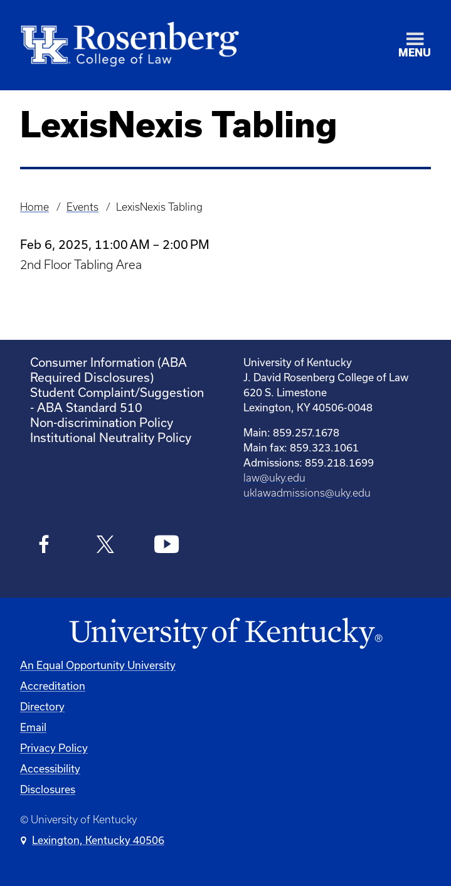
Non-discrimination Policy (101, 422)
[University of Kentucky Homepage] (225, 634)
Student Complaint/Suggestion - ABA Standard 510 (117, 399)
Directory (42, 706)
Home (34, 207)
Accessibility (50, 768)
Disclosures (47, 789)
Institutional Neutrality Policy (110, 437)
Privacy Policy (54, 748)
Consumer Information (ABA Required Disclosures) (108, 369)
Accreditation (52, 686)
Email (33, 727)
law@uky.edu (274, 477)
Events (82, 207)
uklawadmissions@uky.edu (307, 492)
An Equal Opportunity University (98, 665)
